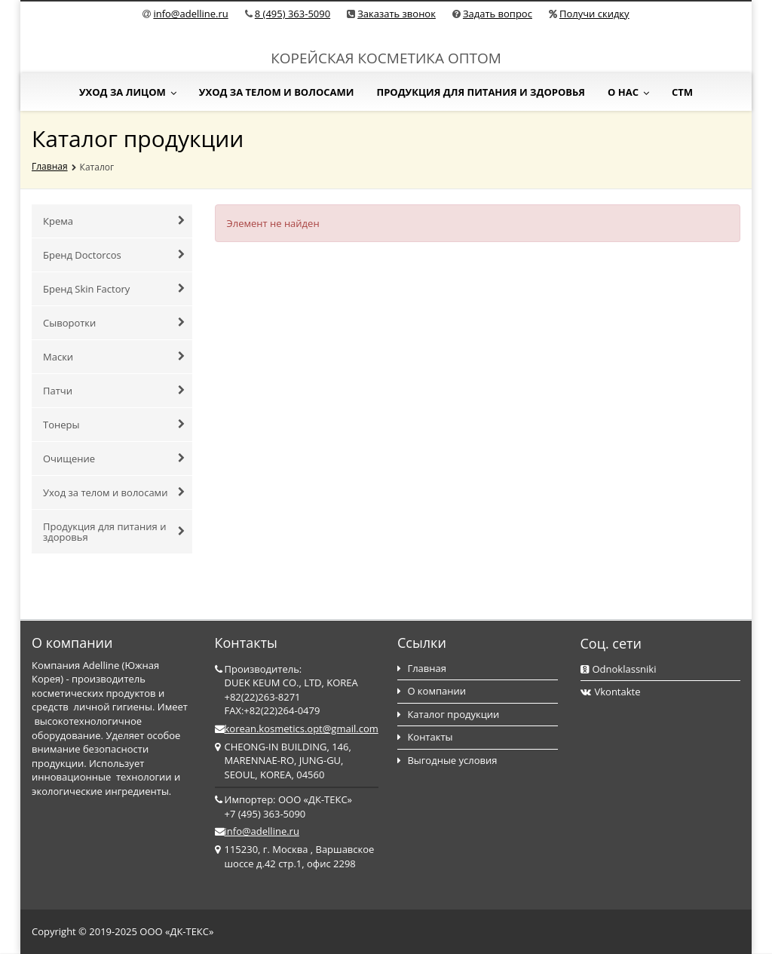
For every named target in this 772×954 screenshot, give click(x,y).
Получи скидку (594, 13)
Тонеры (114, 424)
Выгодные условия (447, 760)
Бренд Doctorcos (114, 255)
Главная (50, 166)
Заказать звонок (396, 13)
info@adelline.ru (190, 13)
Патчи (114, 390)
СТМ (682, 92)
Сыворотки (114, 323)
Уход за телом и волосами (276, 92)
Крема (114, 221)
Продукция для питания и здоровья (480, 92)
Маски (114, 357)
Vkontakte (611, 691)
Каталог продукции (448, 714)
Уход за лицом (127, 92)
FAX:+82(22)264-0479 (272, 710)
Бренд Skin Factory (114, 289)
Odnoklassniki (619, 669)
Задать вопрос (497, 13)
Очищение (114, 458)
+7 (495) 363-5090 (265, 814)
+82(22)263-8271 (263, 697)
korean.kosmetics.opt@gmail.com (301, 728)
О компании (431, 691)
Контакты (425, 737)
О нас (628, 92)
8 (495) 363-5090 (292, 13)
